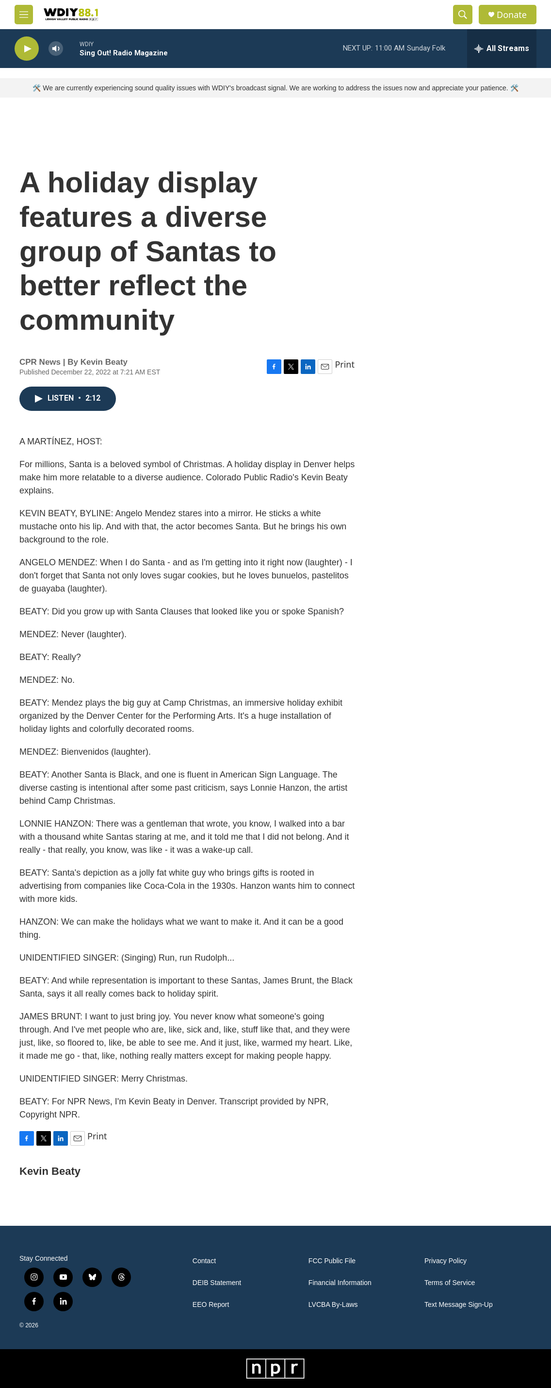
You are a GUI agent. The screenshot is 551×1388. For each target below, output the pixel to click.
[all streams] (501, 48)
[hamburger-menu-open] (24, 14)
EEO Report (211, 1304)
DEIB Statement (217, 1282)
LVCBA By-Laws (333, 1304)
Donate (512, 15)
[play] (26, 48)
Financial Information (340, 1282)
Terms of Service (449, 1282)
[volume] (56, 49)
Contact (204, 1261)
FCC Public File (332, 1261)
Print (345, 364)
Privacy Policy (445, 1261)
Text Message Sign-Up (458, 1304)
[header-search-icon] (462, 14)
